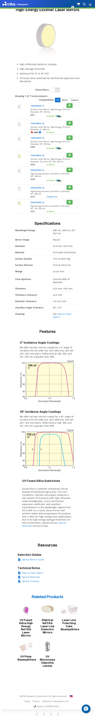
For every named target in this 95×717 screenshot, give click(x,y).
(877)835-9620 (52, 707)
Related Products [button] (47, 597)
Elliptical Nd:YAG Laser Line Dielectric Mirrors (47, 626)
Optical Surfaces (30, 581)
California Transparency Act (55, 701)
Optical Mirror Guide (33, 559)
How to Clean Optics (32, 572)
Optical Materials (31, 577)
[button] (86, 708)
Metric (65, 100)
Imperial (74, 100)
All (58, 100)
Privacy (35, 701)
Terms (27, 701)
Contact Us (51, 196)
